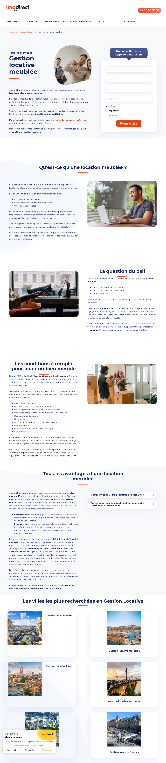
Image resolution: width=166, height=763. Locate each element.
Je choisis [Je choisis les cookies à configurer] (29, 750)
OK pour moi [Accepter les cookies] (47, 750)
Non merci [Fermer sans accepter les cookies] (11, 750)
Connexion (129, 21)
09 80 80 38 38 (149, 10)
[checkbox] (129, 113)
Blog (102, 21)
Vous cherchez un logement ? (78, 21)
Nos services (13, 21)
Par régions (51, 21)
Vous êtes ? (32, 21)
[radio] (129, 110)
